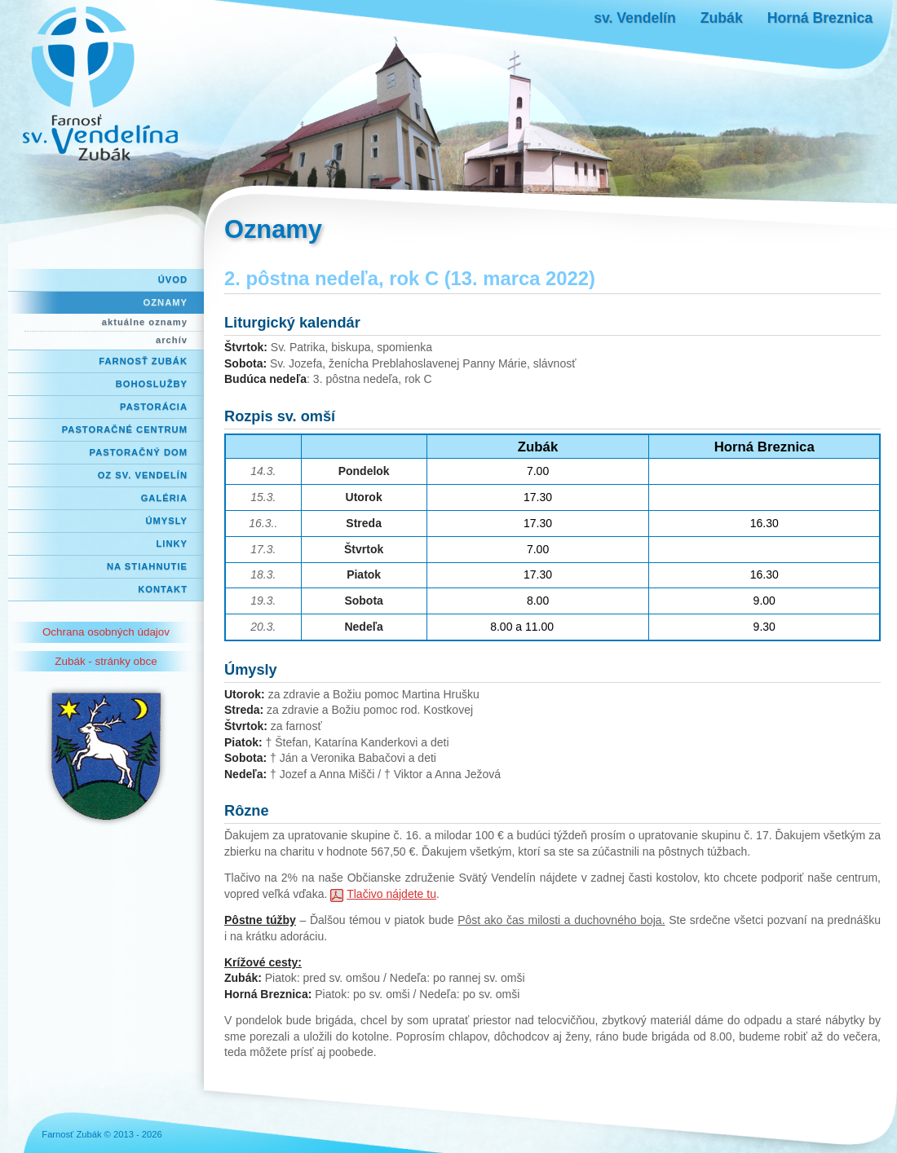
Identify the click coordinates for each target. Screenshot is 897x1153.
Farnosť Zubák (143, 361)
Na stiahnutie (147, 566)
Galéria (164, 498)
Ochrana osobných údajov (106, 632)
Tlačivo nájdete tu (391, 893)
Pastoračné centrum (125, 429)
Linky (172, 543)
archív (172, 340)
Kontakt (163, 589)
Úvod (173, 279)
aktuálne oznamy (145, 322)
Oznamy (166, 302)
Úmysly (166, 521)
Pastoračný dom (139, 452)
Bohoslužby (152, 384)
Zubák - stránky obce (106, 661)
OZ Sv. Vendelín (143, 475)
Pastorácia (154, 406)
